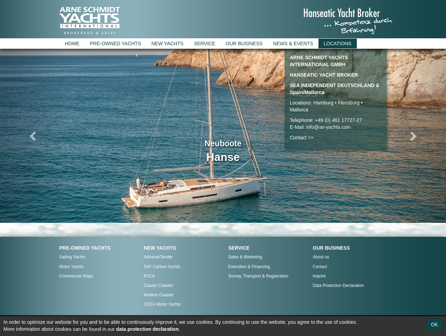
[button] (33, 136)
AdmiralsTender (158, 257)
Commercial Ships (76, 276)
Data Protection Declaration (338, 285)
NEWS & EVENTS (293, 43)
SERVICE (204, 43)
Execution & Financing (249, 266)
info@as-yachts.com (328, 127)
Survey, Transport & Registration (258, 276)
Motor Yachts (71, 266)
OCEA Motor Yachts (162, 304)
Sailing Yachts (72, 257)
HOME (72, 43)
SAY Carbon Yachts (162, 266)
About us (321, 257)
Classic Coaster (158, 285)
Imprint (319, 276)
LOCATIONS (338, 43)
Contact (320, 266)
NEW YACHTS (168, 43)
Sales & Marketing (245, 257)
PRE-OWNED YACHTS (115, 43)
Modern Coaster (159, 294)
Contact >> (302, 137)
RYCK (149, 276)
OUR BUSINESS (244, 43)
